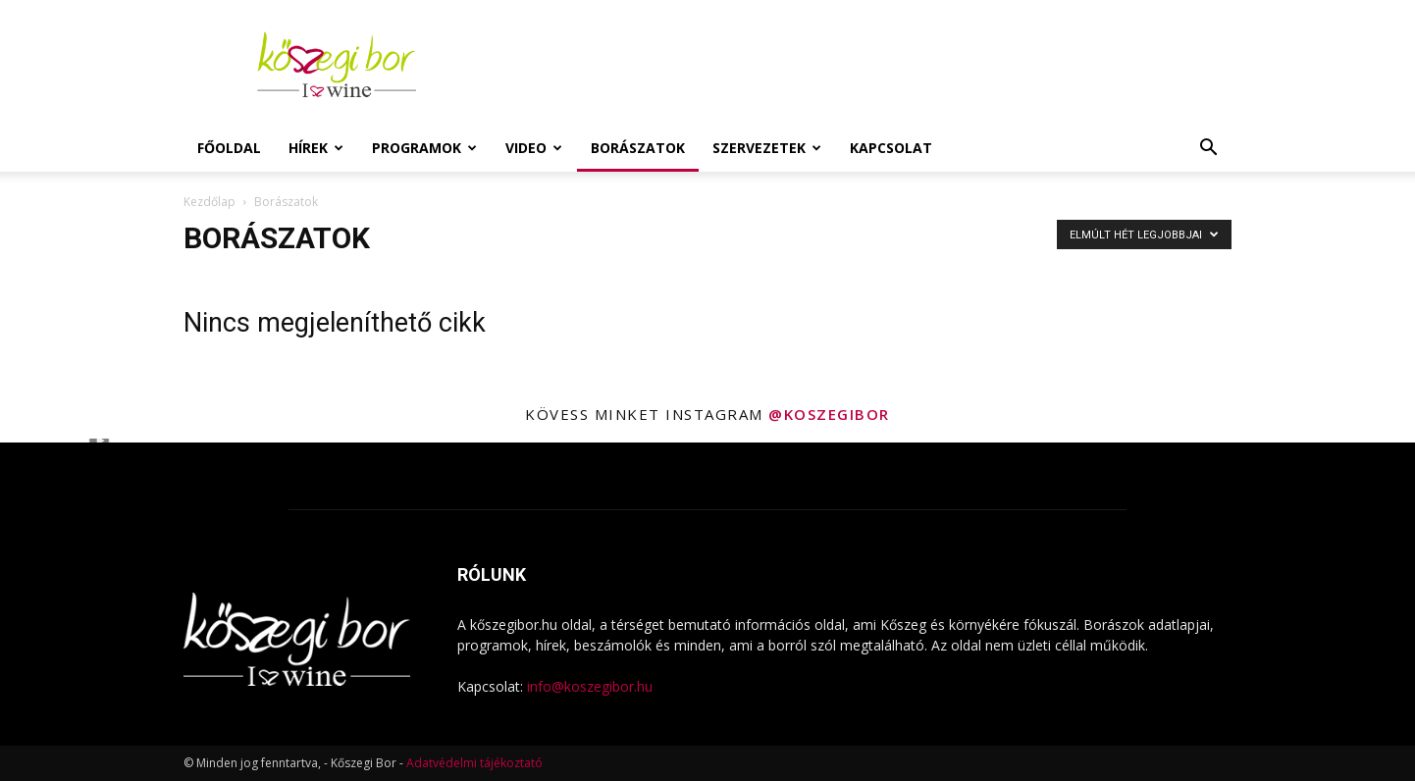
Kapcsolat (891, 147)
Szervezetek (766, 147)
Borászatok (638, 147)
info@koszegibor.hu (590, 686)
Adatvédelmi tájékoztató (474, 763)
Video (533, 147)
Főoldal (229, 147)
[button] (1208, 149)
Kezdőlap (209, 201)
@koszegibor (829, 414)
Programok (424, 147)
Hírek (315, 147)
